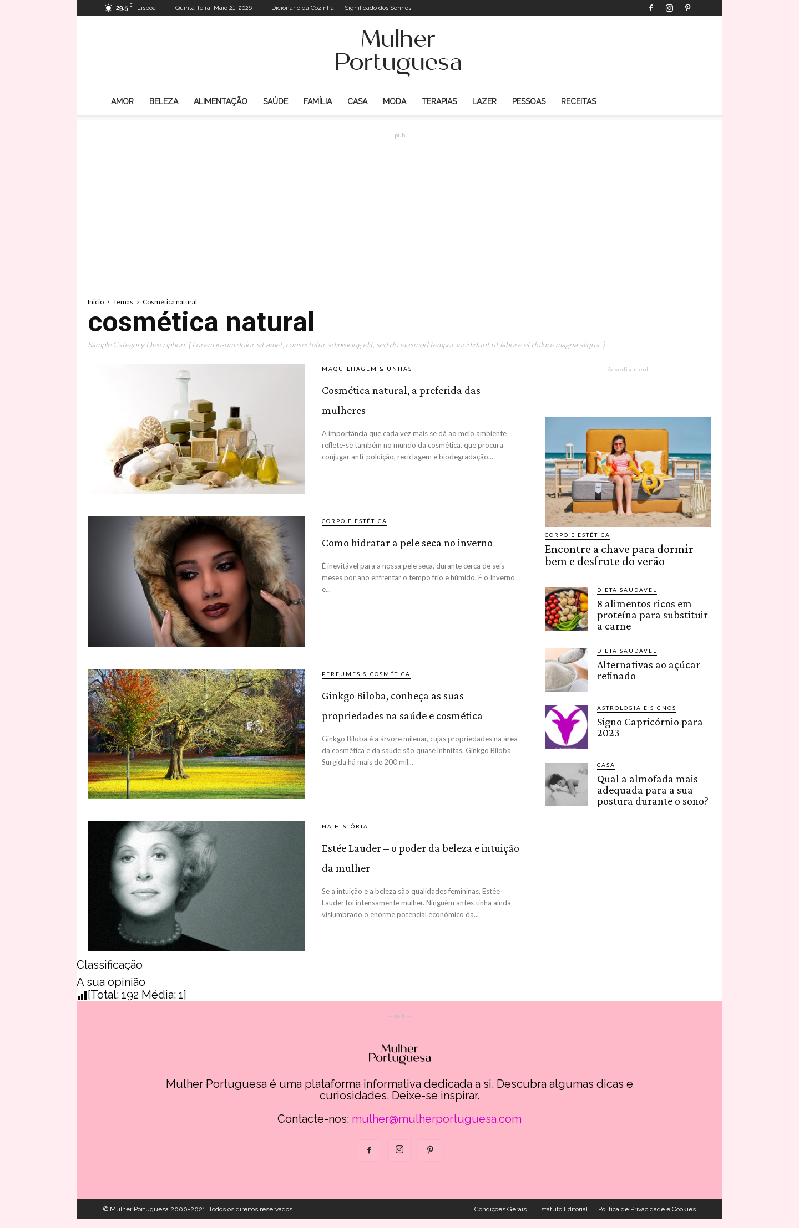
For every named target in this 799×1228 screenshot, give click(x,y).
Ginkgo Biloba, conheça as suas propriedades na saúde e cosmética (422, 721)
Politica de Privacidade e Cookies (647, 1218)
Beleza (163, 101)
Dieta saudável (627, 586)
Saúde (275, 101)
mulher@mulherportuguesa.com (437, 1127)
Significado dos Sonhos (378, 8)
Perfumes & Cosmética (366, 674)
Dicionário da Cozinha (302, 8)
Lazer (484, 101)
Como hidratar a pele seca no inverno (413, 548)
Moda (394, 101)
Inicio (96, 302)
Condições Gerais (500, 1218)
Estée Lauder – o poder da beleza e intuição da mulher (422, 873)
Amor (122, 101)
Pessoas (528, 101)
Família (318, 101)
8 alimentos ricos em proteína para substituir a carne (653, 610)
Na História (345, 835)
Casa (357, 101)
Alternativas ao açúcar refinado (646, 664)
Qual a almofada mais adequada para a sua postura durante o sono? (651, 784)
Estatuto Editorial (562, 1218)
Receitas (578, 101)
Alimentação (220, 101)
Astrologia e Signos (636, 702)
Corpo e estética (354, 521)
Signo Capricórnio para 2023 (647, 721)
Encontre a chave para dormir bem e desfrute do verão (625, 554)
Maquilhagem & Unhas (367, 368)
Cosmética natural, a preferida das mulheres (410, 406)
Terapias (439, 101)
